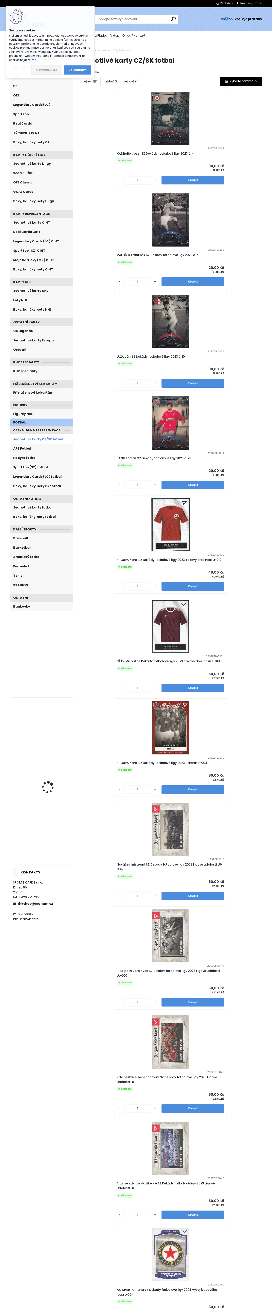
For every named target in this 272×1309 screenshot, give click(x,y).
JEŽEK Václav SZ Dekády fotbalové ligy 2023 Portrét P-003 (100, 637)
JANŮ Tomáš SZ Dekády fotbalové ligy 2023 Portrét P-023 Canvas (147, 1104)
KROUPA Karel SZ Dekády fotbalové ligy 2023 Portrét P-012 (100, 752)
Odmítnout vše (46, 70)
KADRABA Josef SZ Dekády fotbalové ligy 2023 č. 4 (100, 158)
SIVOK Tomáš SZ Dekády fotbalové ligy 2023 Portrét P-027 (192, 867)
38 (204, 1281)
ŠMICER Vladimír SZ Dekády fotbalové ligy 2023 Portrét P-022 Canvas (100, 1104)
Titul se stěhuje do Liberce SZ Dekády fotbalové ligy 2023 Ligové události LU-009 (192, 395)
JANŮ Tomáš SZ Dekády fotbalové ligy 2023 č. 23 (239, 158)
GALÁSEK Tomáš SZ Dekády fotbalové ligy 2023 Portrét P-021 (146, 867)
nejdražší (110, 81)
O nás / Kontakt (133, 35)
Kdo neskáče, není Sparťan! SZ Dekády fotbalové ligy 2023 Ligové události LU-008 (146, 395)
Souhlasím (77, 70)
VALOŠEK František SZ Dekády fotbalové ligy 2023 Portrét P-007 (237, 637)
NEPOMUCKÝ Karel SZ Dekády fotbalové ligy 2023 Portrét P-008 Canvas (146, 984)
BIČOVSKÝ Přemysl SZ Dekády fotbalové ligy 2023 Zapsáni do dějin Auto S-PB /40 (238, 1104)
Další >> (213, 1281)
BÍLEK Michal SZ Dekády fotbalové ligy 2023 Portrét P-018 (239, 752)
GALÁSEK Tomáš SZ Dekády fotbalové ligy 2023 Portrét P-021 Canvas (237, 984)
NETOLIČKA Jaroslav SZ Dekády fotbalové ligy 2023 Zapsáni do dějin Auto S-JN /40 (192, 1104)
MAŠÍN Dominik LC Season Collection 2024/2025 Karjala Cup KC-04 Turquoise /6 (52, 819)
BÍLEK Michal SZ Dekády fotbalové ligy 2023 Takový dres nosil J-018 (147, 275)
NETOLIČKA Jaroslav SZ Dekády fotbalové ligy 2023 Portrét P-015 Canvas (192, 984)
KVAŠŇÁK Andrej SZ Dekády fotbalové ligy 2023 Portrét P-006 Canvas (100, 984)
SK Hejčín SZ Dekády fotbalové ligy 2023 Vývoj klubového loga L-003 (101, 517)
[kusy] (89, 193)
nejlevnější (89, 81)
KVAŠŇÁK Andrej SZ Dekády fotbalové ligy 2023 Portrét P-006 (192, 637)
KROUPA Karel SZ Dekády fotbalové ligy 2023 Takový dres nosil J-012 (100, 275)
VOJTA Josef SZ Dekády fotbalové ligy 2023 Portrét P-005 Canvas (239, 867)
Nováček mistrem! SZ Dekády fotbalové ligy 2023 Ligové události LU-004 (237, 275)
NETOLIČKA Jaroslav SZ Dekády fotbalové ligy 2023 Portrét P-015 (192, 752)
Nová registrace (251, 3)
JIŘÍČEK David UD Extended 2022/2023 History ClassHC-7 (50, 771)
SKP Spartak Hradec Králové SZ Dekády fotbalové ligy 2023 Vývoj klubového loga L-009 (239, 517)
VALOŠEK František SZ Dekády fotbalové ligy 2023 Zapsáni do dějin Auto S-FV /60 (100, 1224)
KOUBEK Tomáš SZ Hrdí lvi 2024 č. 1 (146, 1224)
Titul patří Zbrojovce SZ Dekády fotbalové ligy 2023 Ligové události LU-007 (101, 395)
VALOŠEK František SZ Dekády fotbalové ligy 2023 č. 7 (146, 158)
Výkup (114, 35)
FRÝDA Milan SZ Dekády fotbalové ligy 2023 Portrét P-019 (101, 867)
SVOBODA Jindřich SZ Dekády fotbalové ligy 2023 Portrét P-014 (146, 752)
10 (189, 1281)
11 (197, 1281)
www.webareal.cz (152, 1305)
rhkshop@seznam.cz (35, 903)
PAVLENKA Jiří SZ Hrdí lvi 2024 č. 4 (239, 1224)
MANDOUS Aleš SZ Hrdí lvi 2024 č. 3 (192, 1224)
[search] (173, 19)
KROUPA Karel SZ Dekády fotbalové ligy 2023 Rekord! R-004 (192, 275)
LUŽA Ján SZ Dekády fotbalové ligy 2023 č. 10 (193, 158)
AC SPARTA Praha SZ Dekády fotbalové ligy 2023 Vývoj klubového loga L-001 (237, 395)
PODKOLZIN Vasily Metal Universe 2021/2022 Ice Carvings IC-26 (52, 720)
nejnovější (130, 81)
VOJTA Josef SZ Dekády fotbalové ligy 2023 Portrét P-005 (147, 637)
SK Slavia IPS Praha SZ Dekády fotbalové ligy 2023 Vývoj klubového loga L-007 (192, 517)
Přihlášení (226, 3)
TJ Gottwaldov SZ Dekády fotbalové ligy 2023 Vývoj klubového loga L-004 (146, 517)
